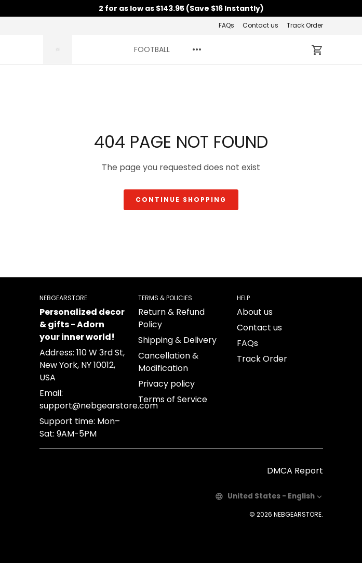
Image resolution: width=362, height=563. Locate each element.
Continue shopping (181, 199)
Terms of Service (172, 399)
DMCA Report (295, 471)
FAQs (226, 25)
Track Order (305, 25)
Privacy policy (166, 384)
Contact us (260, 25)
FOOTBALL (152, 49)
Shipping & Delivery (177, 340)
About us (255, 312)
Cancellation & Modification (168, 362)
